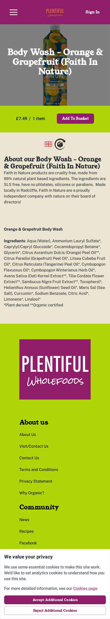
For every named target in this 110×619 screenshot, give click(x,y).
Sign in (93, 12)
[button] (13, 12)
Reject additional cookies (55, 610)
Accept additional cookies (55, 599)
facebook (28, 543)
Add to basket (75, 118)
